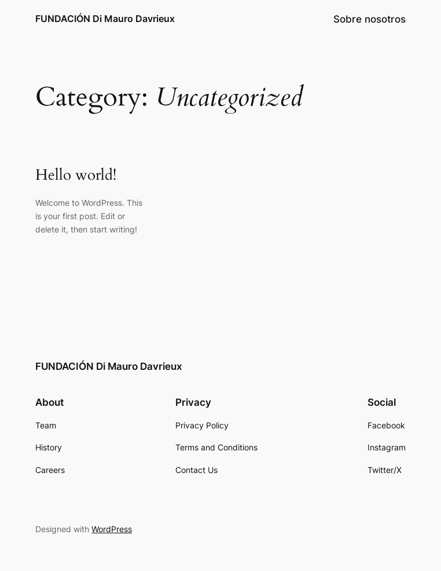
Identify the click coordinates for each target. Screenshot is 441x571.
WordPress (111, 529)
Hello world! (75, 175)
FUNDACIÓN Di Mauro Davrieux (105, 18)
